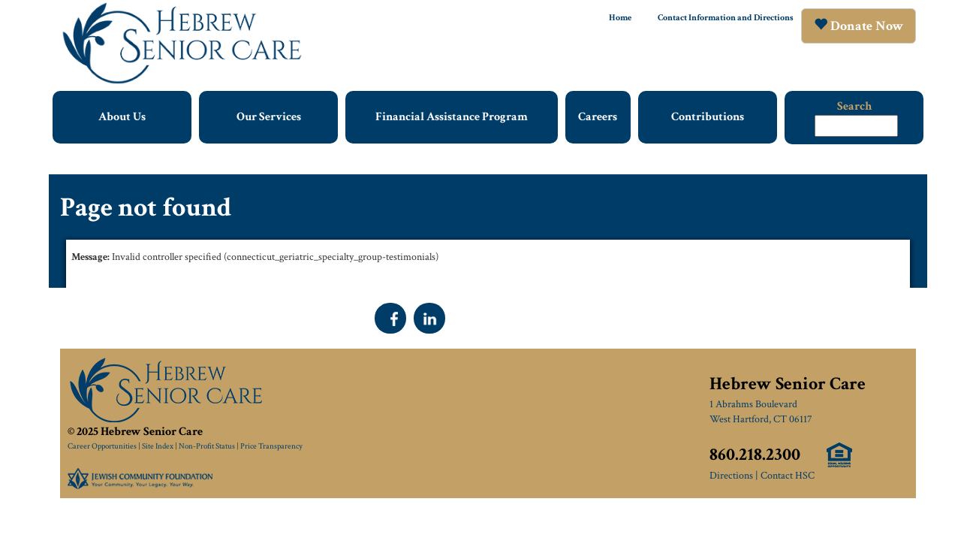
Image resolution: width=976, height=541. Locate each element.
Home (620, 17)
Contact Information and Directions (726, 17)
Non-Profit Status (207, 446)
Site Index (157, 446)
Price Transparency (271, 446)
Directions (731, 475)
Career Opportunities (102, 446)
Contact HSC (788, 475)
